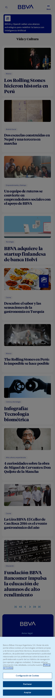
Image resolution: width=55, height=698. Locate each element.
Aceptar (27, 692)
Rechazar (27, 684)
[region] (27, 667)
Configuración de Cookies (27, 676)
